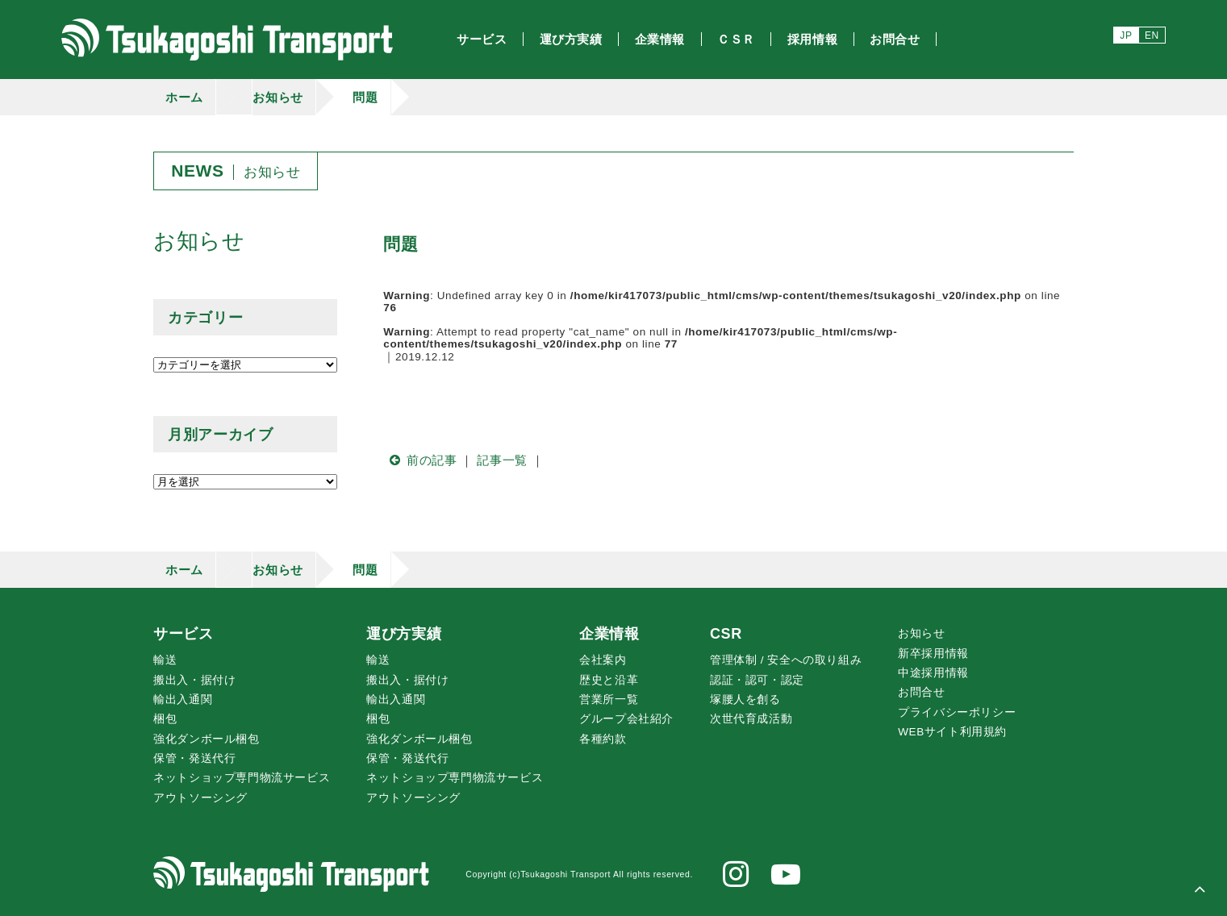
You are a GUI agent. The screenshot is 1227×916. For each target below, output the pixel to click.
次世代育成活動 (751, 719)
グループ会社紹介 (626, 719)
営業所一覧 (608, 699)
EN (1152, 35)
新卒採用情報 (933, 653)
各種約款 (602, 739)
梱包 (165, 719)
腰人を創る (745, 699)
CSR (726, 634)
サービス (183, 634)
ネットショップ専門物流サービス (241, 778)
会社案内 (602, 660)
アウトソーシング (200, 798)
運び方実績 (403, 634)
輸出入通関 (182, 699)
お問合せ (921, 692)
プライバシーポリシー (957, 712)
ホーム (184, 97)
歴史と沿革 (608, 680)
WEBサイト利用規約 (952, 732)
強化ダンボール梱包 (206, 739)
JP (1126, 35)
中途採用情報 (933, 673)
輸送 (165, 660)
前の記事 (420, 460)
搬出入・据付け (194, 680)
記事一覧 (502, 460)
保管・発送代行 (194, 758)
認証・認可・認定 (757, 680)
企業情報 (609, 634)
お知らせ (277, 97)
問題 (365, 97)
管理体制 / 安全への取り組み (786, 660)
